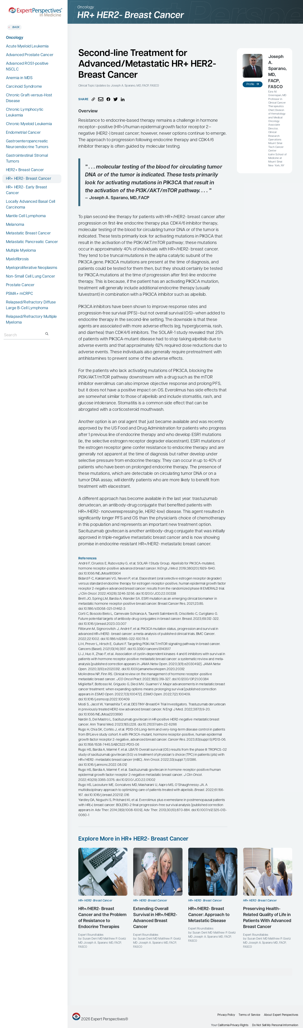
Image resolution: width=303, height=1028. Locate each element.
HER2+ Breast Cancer (25, 170)
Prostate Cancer (20, 285)
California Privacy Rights (233, 1025)
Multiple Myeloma (21, 251)
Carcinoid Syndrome (24, 87)
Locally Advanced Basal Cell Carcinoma (30, 204)
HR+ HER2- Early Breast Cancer (26, 190)
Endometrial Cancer (23, 133)
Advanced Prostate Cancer (29, 55)
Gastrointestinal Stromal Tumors (27, 158)
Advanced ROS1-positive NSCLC (27, 66)
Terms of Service (249, 1015)
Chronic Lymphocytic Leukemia (24, 112)
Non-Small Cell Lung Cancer (30, 277)
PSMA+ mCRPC (19, 294)
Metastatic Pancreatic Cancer (32, 242)
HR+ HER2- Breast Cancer (28, 179)
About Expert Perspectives (281, 1015)
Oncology (14, 38)
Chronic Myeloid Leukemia (29, 124)
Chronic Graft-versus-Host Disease (29, 98)
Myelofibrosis (17, 259)
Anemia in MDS (19, 78)
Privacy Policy (226, 1015)
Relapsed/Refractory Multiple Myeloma (31, 320)
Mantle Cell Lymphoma (26, 216)
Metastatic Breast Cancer (28, 233)
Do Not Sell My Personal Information (275, 1025)
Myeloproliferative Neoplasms (31, 268)
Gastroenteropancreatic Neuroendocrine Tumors (27, 144)
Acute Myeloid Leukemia (27, 46)
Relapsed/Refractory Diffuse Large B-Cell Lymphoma (31, 305)
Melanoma (15, 225)
